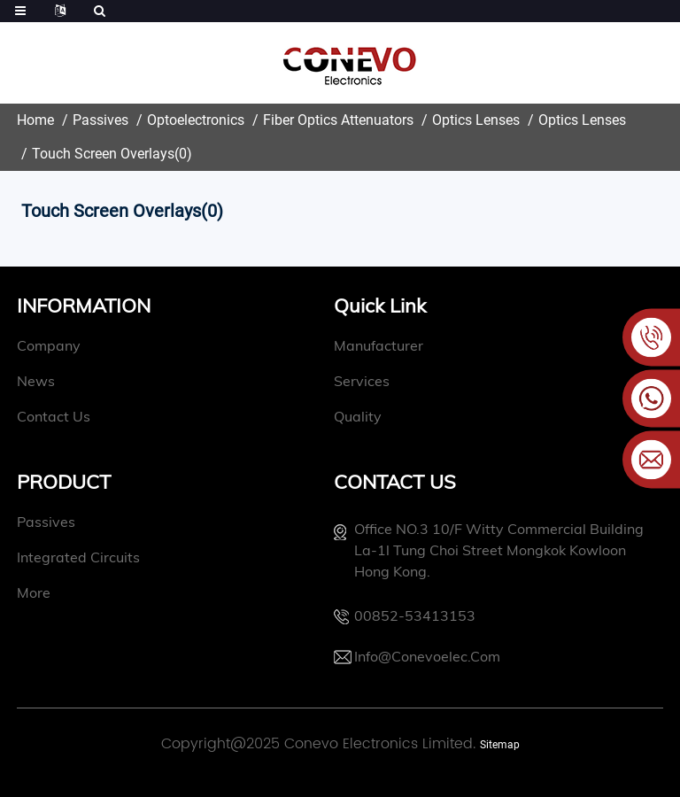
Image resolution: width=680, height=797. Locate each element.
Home (35, 120)
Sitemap (500, 745)
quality (332, 416)
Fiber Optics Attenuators (338, 120)
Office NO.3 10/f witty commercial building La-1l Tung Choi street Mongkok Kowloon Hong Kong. (473, 550)
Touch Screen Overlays (103, 153)
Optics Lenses (476, 120)
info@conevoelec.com (401, 656)
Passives (100, 120)
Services (336, 381)
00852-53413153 (389, 615)
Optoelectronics (195, 120)
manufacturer (353, 345)
